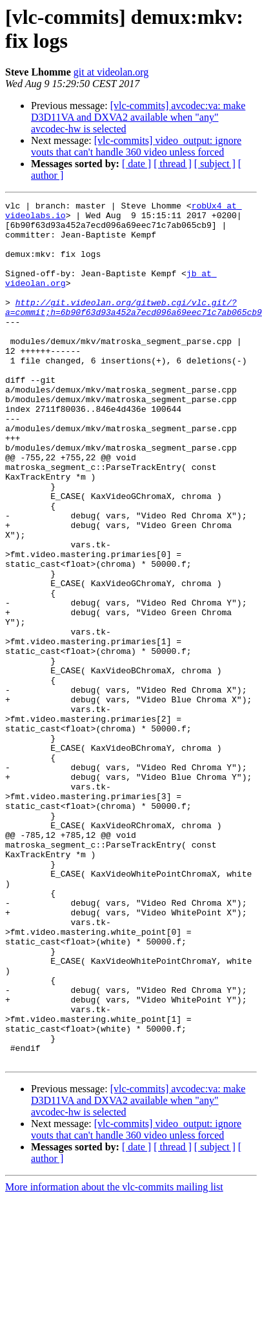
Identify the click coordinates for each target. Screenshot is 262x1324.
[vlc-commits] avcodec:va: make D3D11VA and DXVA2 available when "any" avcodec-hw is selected (138, 117)
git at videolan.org (111, 71)
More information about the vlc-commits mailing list (114, 1312)
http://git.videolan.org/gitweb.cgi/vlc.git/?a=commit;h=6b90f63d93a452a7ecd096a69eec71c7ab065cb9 (133, 329)
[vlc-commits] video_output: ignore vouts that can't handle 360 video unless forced (136, 146)
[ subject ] (215, 163)
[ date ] (136, 163)
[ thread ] (173, 163)
